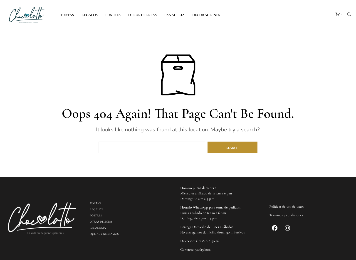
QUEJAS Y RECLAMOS (104, 234)
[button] (339, 14)
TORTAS (67, 15)
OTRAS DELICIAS (142, 15)
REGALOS (90, 15)
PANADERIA (174, 15)
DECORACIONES (206, 15)
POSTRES (113, 15)
